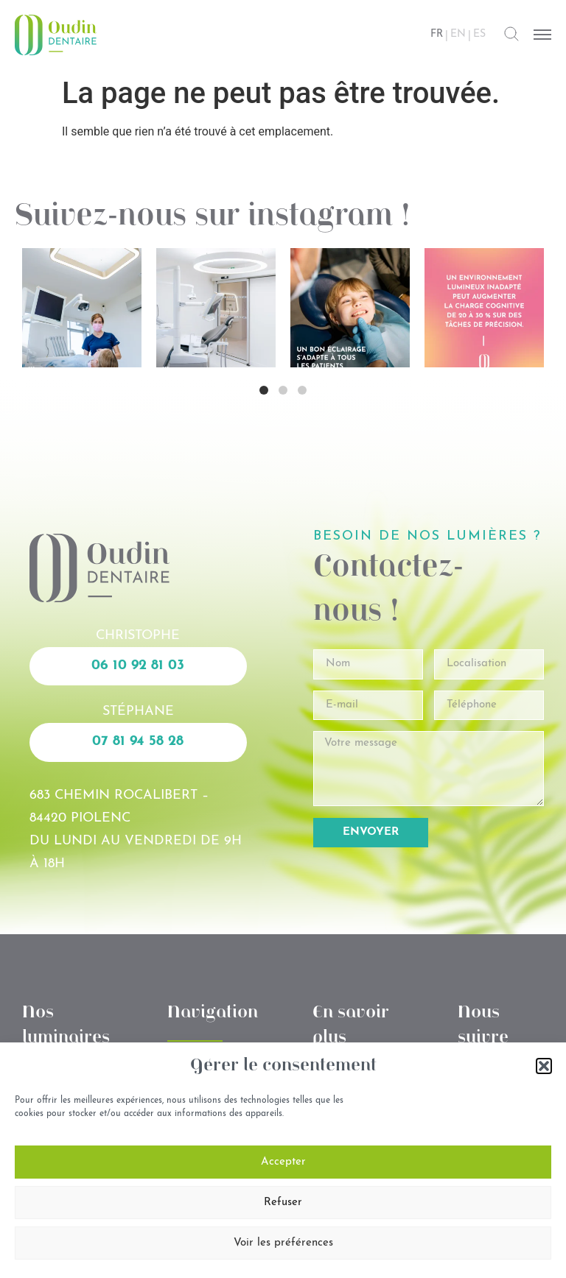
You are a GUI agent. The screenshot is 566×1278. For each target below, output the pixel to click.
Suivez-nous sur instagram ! (212, 217)
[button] (544, 1066)
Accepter (283, 1162)
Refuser (283, 1202)
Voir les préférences (283, 1243)
